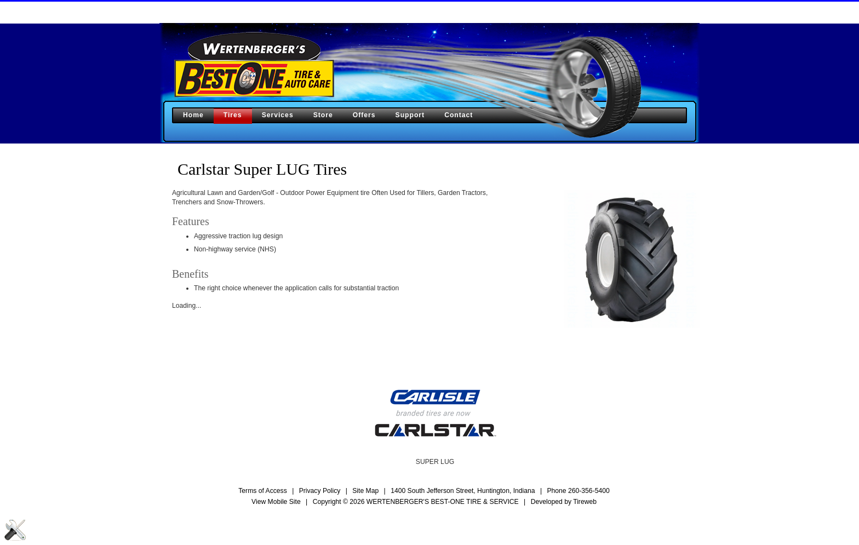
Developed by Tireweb (564, 502)
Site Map (365, 491)
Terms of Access (262, 491)
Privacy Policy (320, 491)
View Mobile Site (276, 502)
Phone (578, 491)
